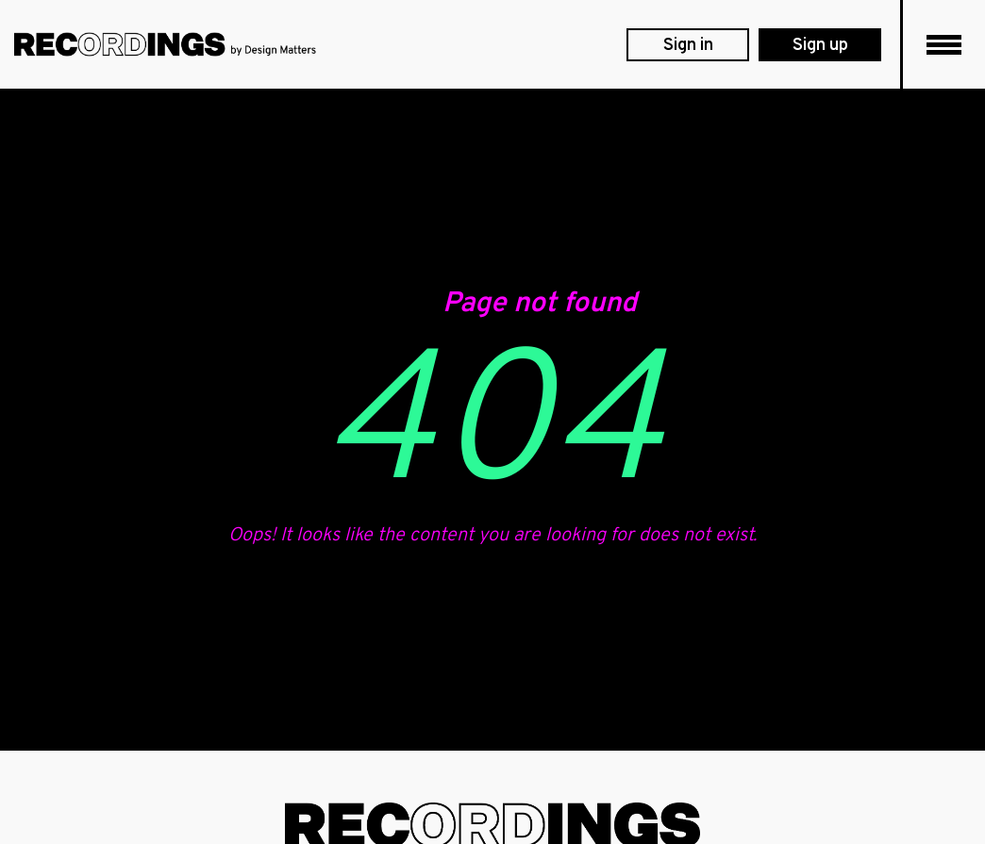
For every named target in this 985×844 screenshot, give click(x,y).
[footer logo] (492, 825)
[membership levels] (820, 44)
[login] (687, 44)
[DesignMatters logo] (165, 44)
